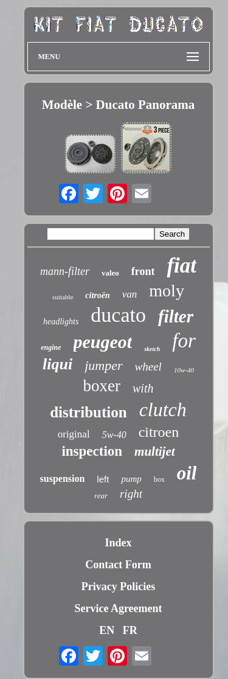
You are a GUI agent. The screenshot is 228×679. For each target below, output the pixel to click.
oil (187, 473)
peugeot (103, 342)
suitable (62, 297)
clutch (163, 409)
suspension (62, 478)
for (184, 341)
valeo (110, 272)
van (129, 294)
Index (118, 543)
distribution (88, 412)
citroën (97, 295)
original (74, 434)
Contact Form (118, 565)
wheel (148, 366)
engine (51, 347)
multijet (154, 451)
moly (166, 290)
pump (131, 479)
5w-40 (114, 435)
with (143, 388)
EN (106, 630)
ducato (118, 315)
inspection (91, 451)
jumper (103, 365)
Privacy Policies (118, 586)
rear (101, 495)
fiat (181, 265)
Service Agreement (118, 608)
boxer (101, 386)
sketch (152, 349)
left (103, 479)
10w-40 (184, 370)
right (131, 493)
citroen (159, 432)
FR (130, 630)
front (143, 271)
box (159, 479)
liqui (57, 364)
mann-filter (64, 271)
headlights (60, 321)
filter (175, 316)
